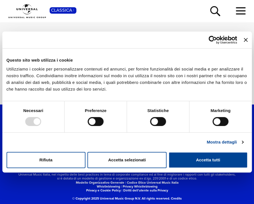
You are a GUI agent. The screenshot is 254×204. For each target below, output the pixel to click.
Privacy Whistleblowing (140, 186)
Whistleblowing (108, 186)
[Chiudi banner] (246, 40)
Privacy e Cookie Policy (103, 190)
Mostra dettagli (222, 142)
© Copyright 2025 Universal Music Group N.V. (106, 198)
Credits (176, 198)
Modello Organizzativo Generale (100, 182)
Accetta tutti (208, 159)
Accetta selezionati (127, 159)
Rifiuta (45, 159)
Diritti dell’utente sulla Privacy (145, 190)
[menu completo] (241, 11)
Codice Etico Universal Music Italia (152, 182)
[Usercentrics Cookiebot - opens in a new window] (212, 40)
